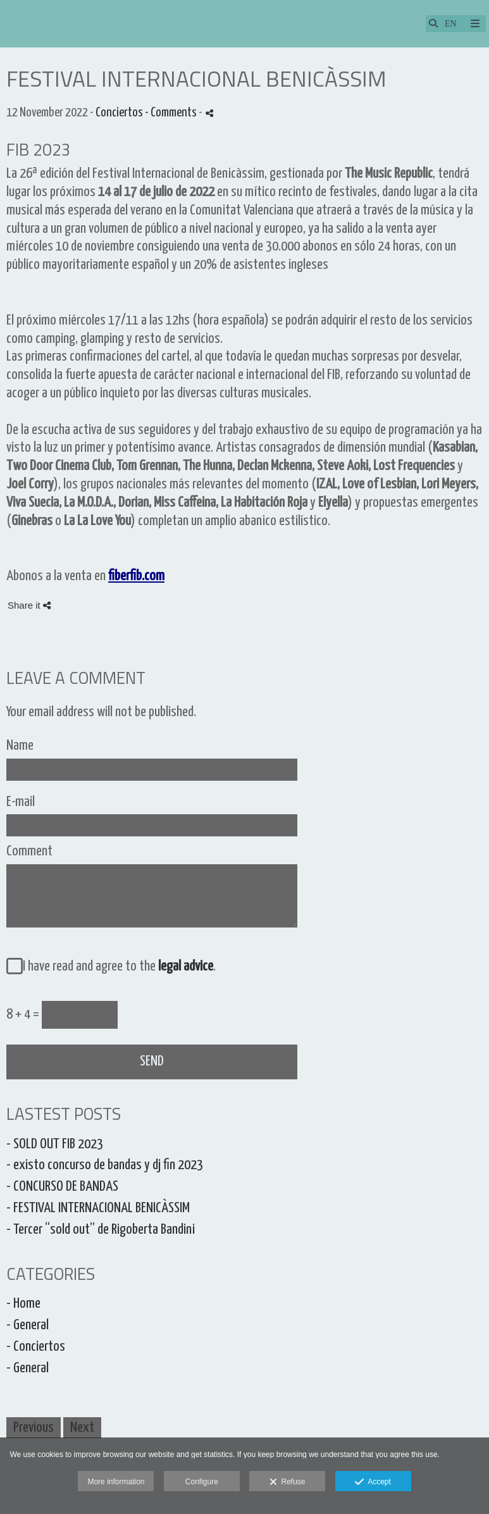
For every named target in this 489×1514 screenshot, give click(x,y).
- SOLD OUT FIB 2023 (54, 1144)
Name (20, 745)
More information (115, 1481)
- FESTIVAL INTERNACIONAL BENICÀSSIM (98, 1208)
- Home (23, 1303)
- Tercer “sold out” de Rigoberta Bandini (100, 1229)
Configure (201, 1481)
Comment (29, 851)
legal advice (185, 966)
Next (82, 1427)
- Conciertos (35, 1346)
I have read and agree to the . (117, 966)
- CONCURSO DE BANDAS (62, 1186)
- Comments (172, 112)
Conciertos (119, 112)
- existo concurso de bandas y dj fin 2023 (104, 1165)
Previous (33, 1427)
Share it (29, 605)
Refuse (287, 1482)
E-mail (20, 802)
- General (27, 1325)
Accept (373, 1482)
